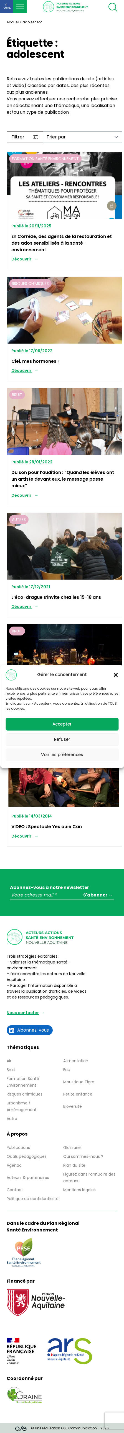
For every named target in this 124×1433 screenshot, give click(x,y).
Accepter (62, 724)
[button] (115, 675)
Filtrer (24, 137)
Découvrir (21, 259)
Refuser (62, 739)
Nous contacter (23, 1012)
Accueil (13, 22)
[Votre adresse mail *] (62, 895)
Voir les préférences (62, 755)
